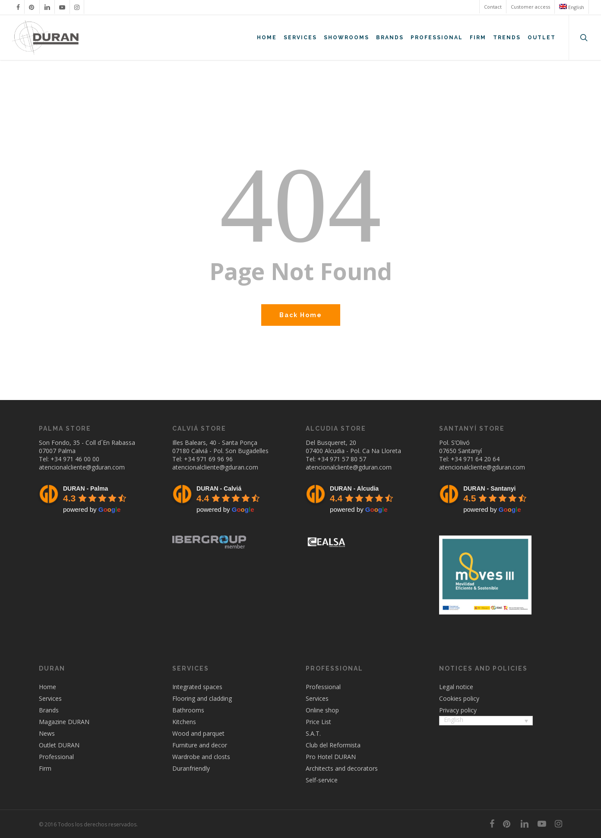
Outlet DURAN (59, 745)
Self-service (322, 780)
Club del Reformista (333, 745)
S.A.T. (313, 733)
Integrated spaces (197, 687)
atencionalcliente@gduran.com (82, 467)
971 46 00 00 (81, 459)
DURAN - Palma (85, 488)
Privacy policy (458, 710)
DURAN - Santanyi (489, 488)
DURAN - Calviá (218, 488)
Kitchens (184, 722)
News (47, 733)
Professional (56, 757)
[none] (486, 721)
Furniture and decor (199, 745)
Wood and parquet (198, 733)
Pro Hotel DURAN (331, 757)
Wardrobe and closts (201, 757)
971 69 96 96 (214, 459)
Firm (45, 768)
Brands (49, 710)
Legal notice (456, 687)
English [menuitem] (453, 719)
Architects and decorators (342, 768)
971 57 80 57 (348, 459)
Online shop (322, 710)
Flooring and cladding (202, 698)
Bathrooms (188, 710)
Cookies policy (459, 698)
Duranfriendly (191, 768)
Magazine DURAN (64, 722)
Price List (318, 722)
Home (47, 687)
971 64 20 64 (481, 459)
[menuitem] (571, 7)
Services (50, 698)
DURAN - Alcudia (354, 488)
